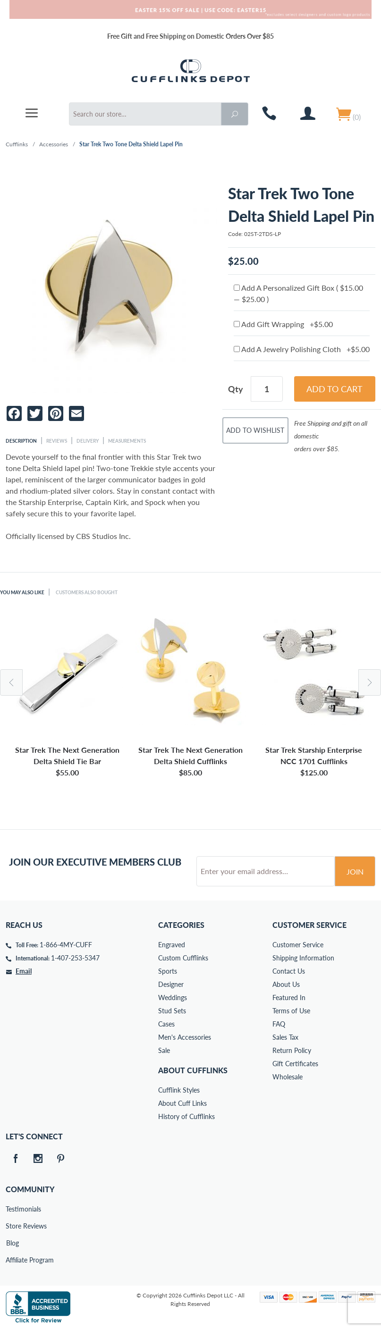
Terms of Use (291, 1011)
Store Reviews (12, 1226)
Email (24, 971)
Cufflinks (17, 144)
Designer (171, 984)
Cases (166, 1024)
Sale (164, 1050)
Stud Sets (172, 1011)
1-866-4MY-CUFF (66, 945)
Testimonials (12, 1209)
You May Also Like (22, 592)
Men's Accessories (184, 1037)
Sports (167, 971)
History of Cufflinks (186, 1116)
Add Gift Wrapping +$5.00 (283, 324)
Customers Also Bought (87, 592)
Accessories (53, 144)
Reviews (56, 441)
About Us (286, 984)
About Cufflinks (193, 1070)
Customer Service (297, 945)
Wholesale (287, 1077)
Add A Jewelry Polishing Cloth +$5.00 (302, 349)
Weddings (172, 997)
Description (21, 441)
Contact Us (288, 971)
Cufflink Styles (179, 1090)
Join (355, 871)
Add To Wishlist (255, 430)
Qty (235, 389)
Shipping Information (303, 958)
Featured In (288, 997)
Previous (11, 682)
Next (369, 682)
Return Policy (291, 1050)
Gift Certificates (295, 1064)
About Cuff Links (182, 1103)
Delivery (87, 441)
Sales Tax (285, 1037)
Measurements (127, 441)
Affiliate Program (12, 1260)
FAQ (278, 1024)
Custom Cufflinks (183, 958)
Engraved (171, 945)
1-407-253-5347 (75, 958)
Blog (12, 1243)
